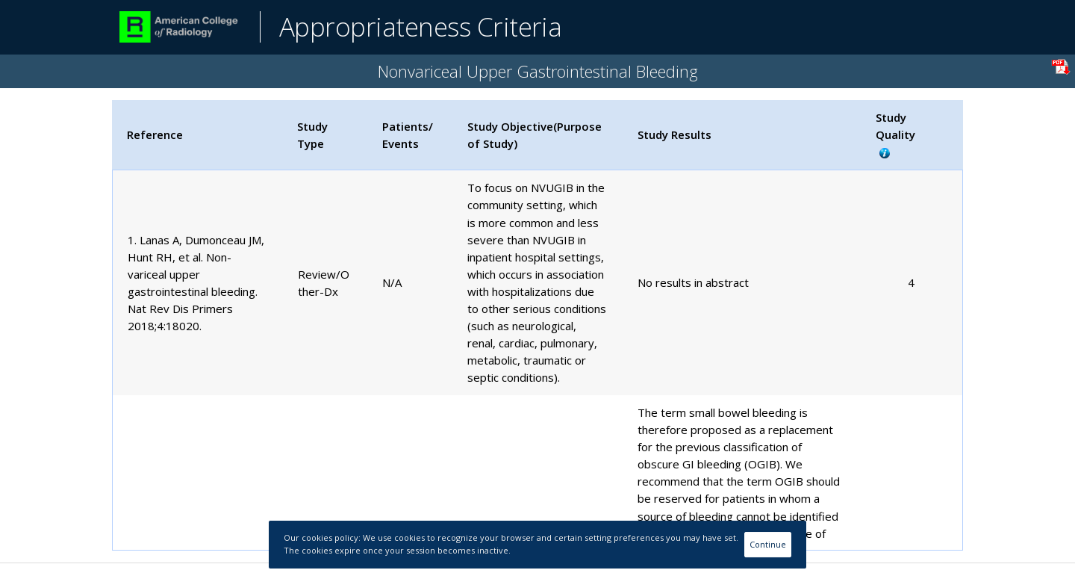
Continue (768, 544)
